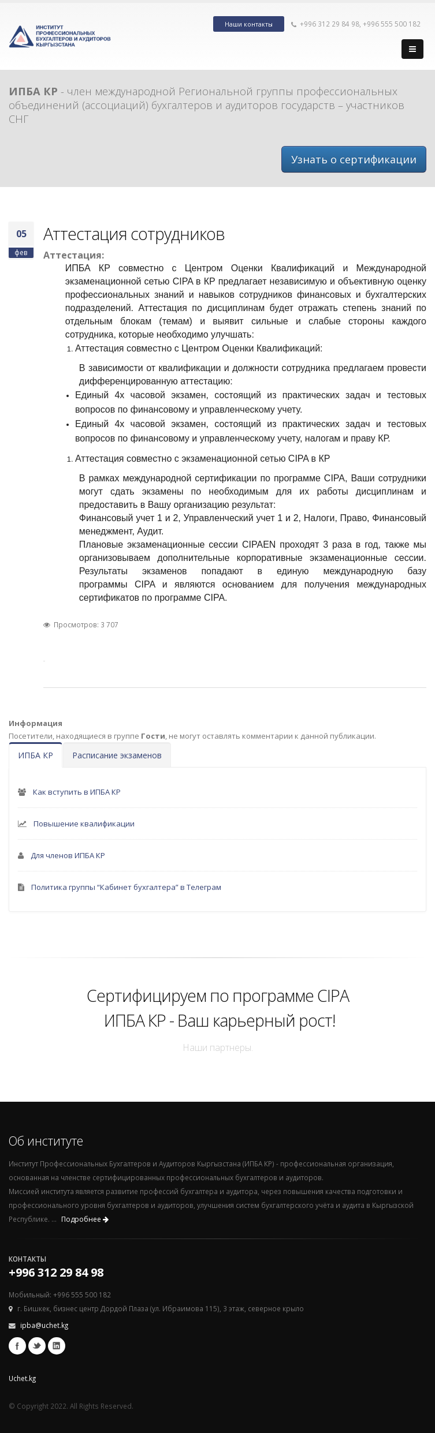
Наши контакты (249, 24)
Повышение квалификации (84, 823)
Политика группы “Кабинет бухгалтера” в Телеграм (126, 887)
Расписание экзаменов (117, 755)
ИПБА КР (35, 755)
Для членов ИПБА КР (68, 855)
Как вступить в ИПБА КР (77, 792)
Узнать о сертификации (354, 159)
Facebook (17, 1346)
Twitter (37, 1346)
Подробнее (85, 1219)
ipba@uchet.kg (44, 1325)
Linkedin (56, 1346)
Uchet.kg (22, 1378)
